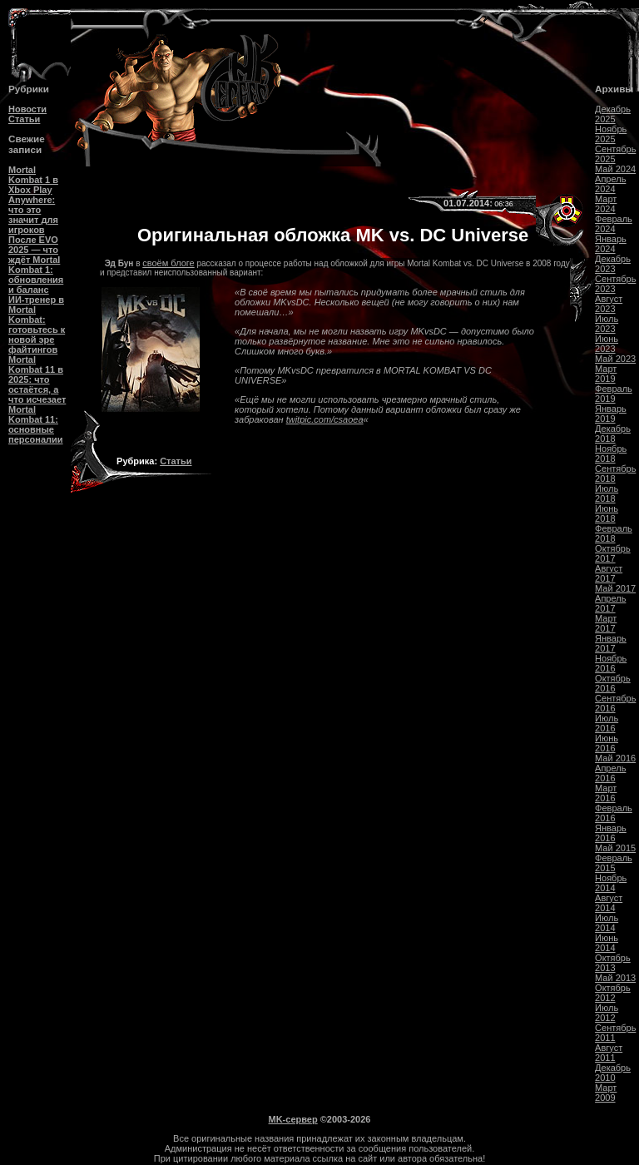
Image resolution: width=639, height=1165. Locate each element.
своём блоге (168, 263)
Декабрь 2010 (613, 1073)
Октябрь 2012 (613, 993)
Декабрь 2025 (613, 114)
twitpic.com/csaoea (325, 419)
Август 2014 (608, 903)
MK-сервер (293, 1119)
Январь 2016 (611, 833)
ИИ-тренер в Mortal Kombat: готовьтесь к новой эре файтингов (36, 324)
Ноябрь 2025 (611, 134)
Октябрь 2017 (613, 553)
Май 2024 (615, 169)
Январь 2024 (611, 244)
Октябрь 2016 (613, 683)
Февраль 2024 (613, 224)
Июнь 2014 (606, 943)
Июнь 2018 (606, 513)
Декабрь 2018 (613, 434)
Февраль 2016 (613, 813)
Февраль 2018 (613, 533)
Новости (27, 109)
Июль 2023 (606, 324)
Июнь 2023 (606, 344)
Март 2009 (606, 1093)
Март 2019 (606, 374)
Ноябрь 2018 (611, 454)
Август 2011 (608, 1053)
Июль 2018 (606, 493)
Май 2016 (615, 758)
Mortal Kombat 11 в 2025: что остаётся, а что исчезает (37, 379)
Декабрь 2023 (613, 264)
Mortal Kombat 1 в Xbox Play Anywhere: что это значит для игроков (33, 200)
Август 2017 (608, 573)
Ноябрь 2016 (611, 663)
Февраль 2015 (613, 863)
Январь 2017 (611, 643)
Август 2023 (608, 304)
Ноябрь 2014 (611, 883)
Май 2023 (615, 359)
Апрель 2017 (610, 603)
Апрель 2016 (610, 773)
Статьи (24, 119)
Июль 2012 (606, 1013)
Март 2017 (606, 623)
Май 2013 (615, 978)
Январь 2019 (611, 414)
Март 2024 (606, 204)
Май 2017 (615, 588)
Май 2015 (615, 848)
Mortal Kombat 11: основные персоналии (35, 424)
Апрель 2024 (610, 184)
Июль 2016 (606, 723)
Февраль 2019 (613, 394)
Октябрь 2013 (613, 963)
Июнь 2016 (606, 743)
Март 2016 (606, 793)
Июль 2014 (606, 923)
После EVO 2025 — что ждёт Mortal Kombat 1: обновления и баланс (35, 265)
